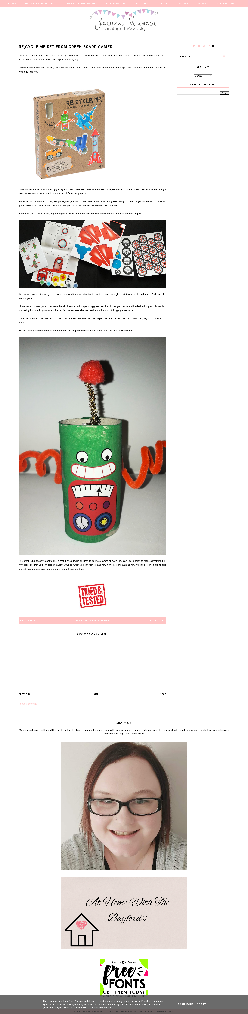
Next (163, 694)
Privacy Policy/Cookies (81, 3)
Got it (201, 1004)
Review (105, 620)
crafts (94, 620)
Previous (25, 694)
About (12, 3)
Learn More (185, 1004)
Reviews (203, 3)
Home (95, 694)
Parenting (142, 3)
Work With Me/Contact (40, 3)
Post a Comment (28, 703)
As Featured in (116, 3)
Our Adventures (228, 3)
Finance (132, 10)
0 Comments (28, 620)
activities (82, 620)
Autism (184, 3)
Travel (113, 10)
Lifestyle (164, 3)
